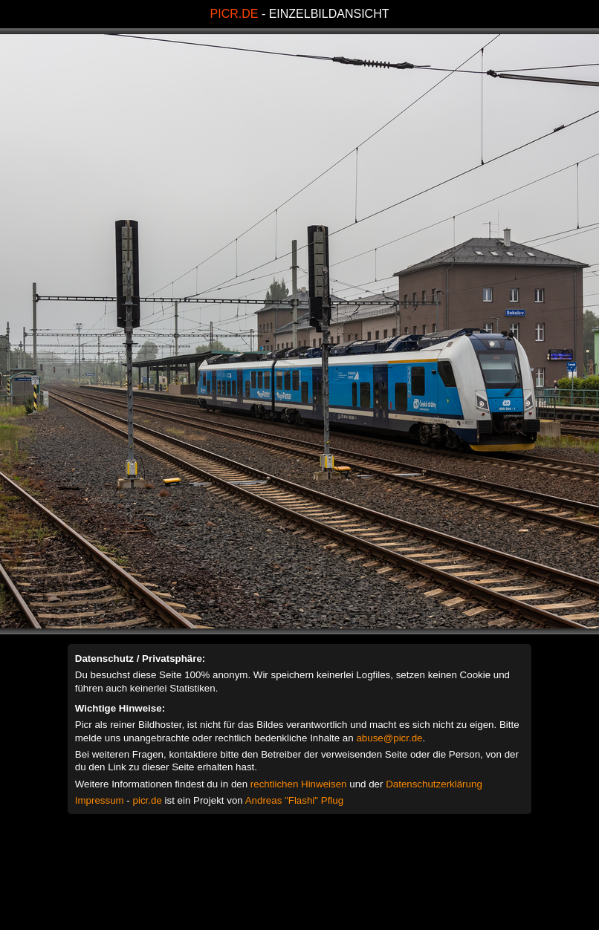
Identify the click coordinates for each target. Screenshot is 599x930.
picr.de (147, 800)
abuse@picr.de (389, 738)
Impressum (99, 800)
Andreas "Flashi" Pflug (294, 800)
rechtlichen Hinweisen (298, 784)
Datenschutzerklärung (434, 784)
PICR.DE (234, 13)
